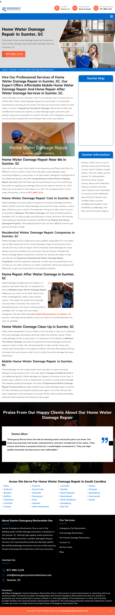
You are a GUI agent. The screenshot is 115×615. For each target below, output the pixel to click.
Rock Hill (64, 506)
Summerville (94, 496)
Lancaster (64, 486)
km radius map (95, 113)
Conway (7, 506)
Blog (61, 552)
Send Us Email (85, 9)
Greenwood (37, 496)
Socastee (93, 489)
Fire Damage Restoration (71, 533)
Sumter (13, 69)
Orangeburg (65, 503)
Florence (36, 486)
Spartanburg (94, 493)
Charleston (9, 500)
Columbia (8, 503)
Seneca (92, 486)
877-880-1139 (106, 9)
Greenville (36, 493)
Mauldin (64, 489)
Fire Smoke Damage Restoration (74, 537)
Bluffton (7, 496)
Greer (34, 500)
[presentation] (4, 443)
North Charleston (68, 500)
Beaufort (8, 493)
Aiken (6, 486)
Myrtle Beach (66, 496)
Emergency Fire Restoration (72, 528)
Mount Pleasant (67, 493)
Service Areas (65, 547)
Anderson (8, 489)
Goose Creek (38, 489)
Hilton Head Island (40, 506)
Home (5, 69)
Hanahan (36, 503)
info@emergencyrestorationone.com (29, 575)
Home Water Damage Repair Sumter (36, 69)
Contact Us (64, 542)
